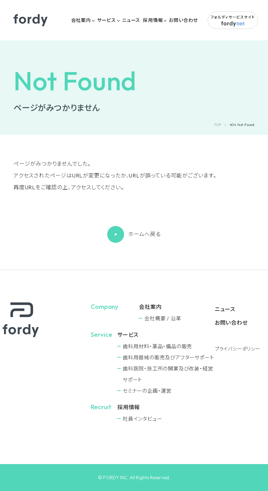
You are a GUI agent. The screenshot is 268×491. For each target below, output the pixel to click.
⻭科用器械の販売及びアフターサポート (168, 357)
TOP (217, 125)
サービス (106, 20)
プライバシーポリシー (238, 349)
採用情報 (153, 20)
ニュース (131, 20)
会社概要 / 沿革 (162, 318)
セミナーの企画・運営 (147, 391)
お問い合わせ (183, 20)
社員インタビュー (142, 419)
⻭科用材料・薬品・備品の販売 (157, 346)
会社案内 (81, 20)
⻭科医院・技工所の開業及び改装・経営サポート (168, 374)
